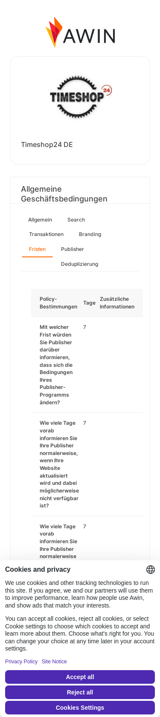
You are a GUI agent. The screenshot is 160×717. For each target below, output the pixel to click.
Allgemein (40, 219)
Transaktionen (46, 234)
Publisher (72, 249)
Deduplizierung (79, 264)
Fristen (37, 249)
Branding (90, 234)
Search (76, 219)
